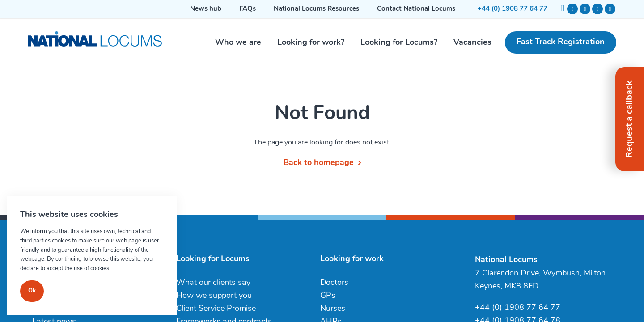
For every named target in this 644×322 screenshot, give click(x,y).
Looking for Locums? (398, 42)
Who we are (238, 42)
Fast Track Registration (561, 42)
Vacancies (472, 42)
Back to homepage (319, 163)
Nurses (332, 309)
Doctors (334, 283)
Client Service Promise (216, 309)
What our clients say (213, 283)
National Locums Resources (316, 9)
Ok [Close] (32, 291)
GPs (327, 296)
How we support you (214, 296)
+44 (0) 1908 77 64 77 (512, 9)
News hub (205, 9)
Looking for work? (310, 42)
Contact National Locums (416, 9)
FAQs (247, 9)
